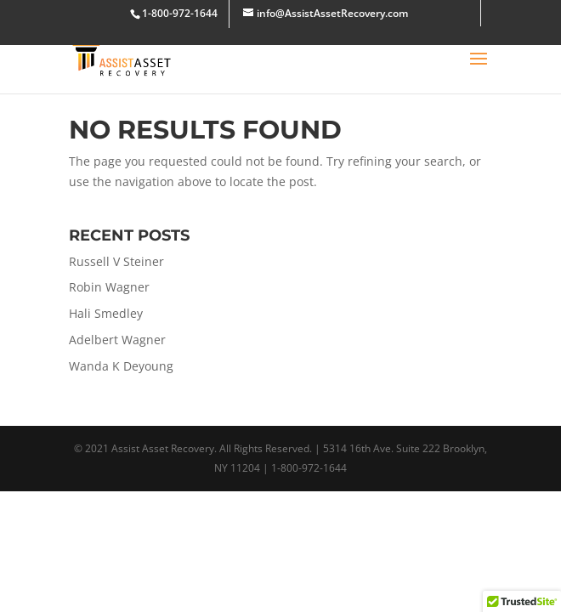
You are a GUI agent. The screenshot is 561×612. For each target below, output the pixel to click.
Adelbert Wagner (117, 340)
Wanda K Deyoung (121, 366)
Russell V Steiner (116, 261)
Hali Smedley (106, 313)
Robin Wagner (109, 287)
